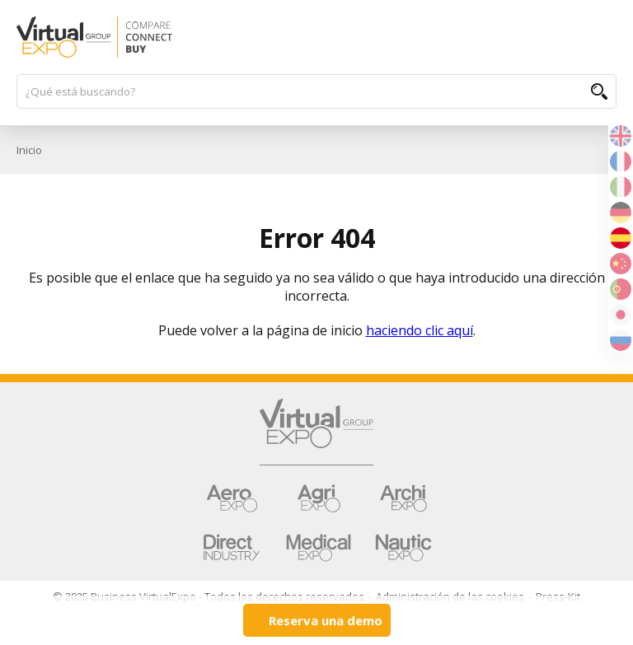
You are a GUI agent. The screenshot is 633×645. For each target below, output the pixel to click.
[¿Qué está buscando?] (308, 91)
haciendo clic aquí (419, 330)
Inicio (29, 150)
